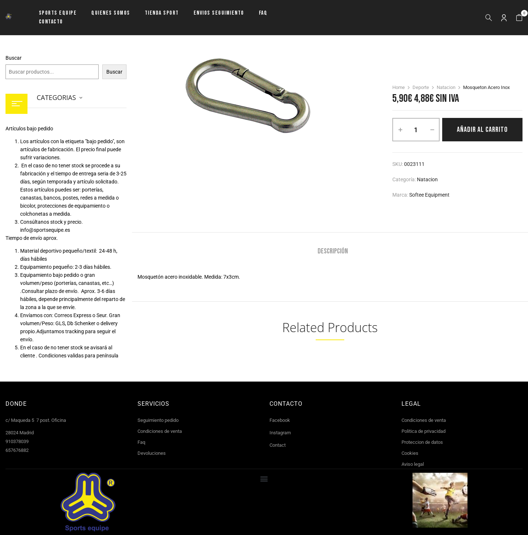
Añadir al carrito (482, 129)
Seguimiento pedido (158, 420)
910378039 (17, 441)
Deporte (420, 87)
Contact (278, 445)
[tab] (333, 252)
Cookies (410, 453)
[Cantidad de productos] (416, 130)
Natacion (446, 87)
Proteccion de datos (422, 442)
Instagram (280, 432)
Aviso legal (413, 464)
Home (398, 87)
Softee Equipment (429, 195)
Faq (141, 442)
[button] (519, 18)
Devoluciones (152, 453)
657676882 (17, 450)
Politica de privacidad (423, 431)
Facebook (280, 420)
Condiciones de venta (160, 431)
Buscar (14, 58)
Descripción (333, 251)
